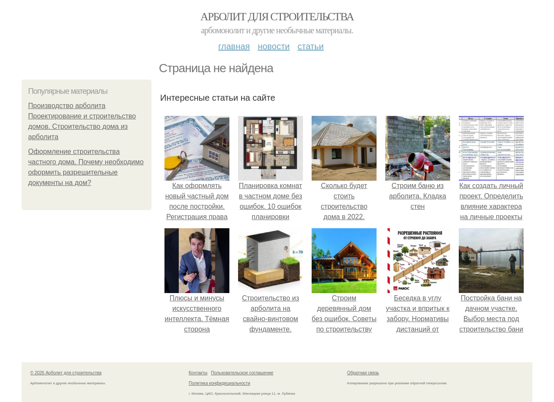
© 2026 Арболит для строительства (66, 372)
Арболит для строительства (277, 16)
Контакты (198, 372)
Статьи (310, 46)
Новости (274, 46)
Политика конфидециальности (219, 383)
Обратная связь (363, 372)
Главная (234, 46)
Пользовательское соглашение (242, 372)
